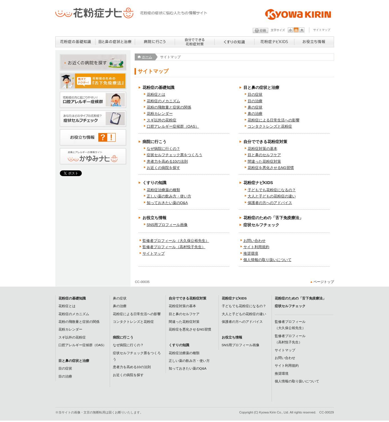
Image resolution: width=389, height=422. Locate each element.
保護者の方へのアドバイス (270, 203)
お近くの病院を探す (163, 168)
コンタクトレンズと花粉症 (270, 126)
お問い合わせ (254, 240)
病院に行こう (154, 141)
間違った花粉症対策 (264, 161)
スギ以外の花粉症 (161, 120)
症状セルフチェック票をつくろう (174, 155)
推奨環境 (250, 253)
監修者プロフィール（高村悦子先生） (173, 247)
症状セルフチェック (261, 225)
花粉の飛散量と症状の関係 (169, 107)
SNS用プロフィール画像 (167, 225)
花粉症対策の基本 (262, 148)
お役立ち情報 (154, 217)
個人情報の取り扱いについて (267, 260)
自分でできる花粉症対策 (265, 141)
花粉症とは (156, 94)
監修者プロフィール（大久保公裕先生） (175, 240)
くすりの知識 (154, 182)
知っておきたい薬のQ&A (167, 203)
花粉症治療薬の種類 (163, 190)
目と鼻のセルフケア (264, 155)
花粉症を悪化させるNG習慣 (271, 168)
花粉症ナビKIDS (258, 182)
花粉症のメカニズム (163, 101)
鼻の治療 (255, 113)
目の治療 (255, 101)
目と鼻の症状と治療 (261, 87)
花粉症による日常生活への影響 (274, 120)
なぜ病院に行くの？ (163, 148)
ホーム (147, 57)
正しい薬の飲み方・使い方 (169, 196)
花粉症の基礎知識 (158, 87)
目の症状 (255, 94)
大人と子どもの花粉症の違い (272, 196)
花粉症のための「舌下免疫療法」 (273, 217)
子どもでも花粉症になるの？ (272, 190)
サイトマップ (321, 29)
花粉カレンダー (160, 113)
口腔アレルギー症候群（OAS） (173, 126)
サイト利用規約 (256, 247)
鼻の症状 (255, 107)
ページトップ (323, 282)
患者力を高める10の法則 (167, 161)
